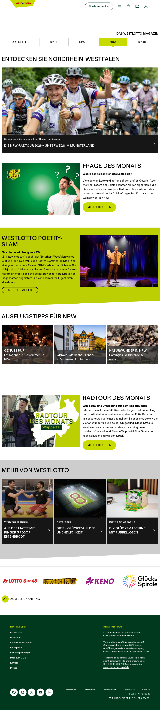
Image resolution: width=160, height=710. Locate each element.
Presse (13, 668)
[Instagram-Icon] (23, 692)
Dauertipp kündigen (20, 652)
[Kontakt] (137, 6)
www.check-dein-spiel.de (116, 667)
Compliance (129, 690)
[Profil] (146, 6)
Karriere (14, 662)
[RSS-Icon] (49, 692)
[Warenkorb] (128, 6)
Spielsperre (16, 647)
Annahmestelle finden (21, 642)
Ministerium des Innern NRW (134, 651)
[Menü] (119, 6)
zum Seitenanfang (25, 599)
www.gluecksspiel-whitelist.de (118, 635)
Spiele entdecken (99, 6)
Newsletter (15, 637)
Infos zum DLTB (18, 657)
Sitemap (146, 690)
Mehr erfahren (99, 207)
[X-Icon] (31, 692)
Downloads (16, 632)
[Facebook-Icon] (14, 692)
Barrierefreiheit (109, 690)
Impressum (71, 690)
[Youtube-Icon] (40, 692)
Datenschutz (89, 690)
